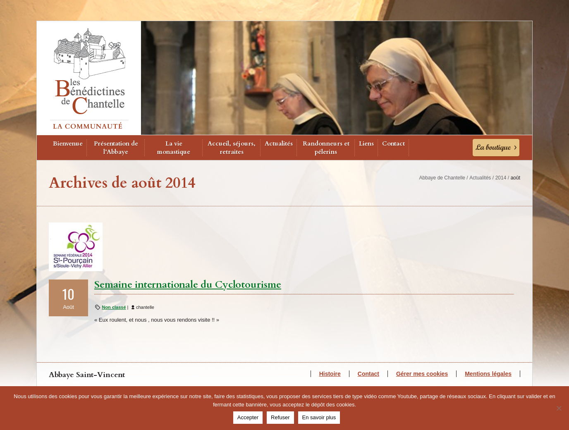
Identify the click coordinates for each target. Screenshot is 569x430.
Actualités (279, 143)
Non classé (114, 307)
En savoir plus (319, 417)
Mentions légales (488, 373)
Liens (366, 143)
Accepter (247, 417)
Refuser (280, 417)
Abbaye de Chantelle (442, 178)
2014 (501, 178)
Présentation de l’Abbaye (116, 147)
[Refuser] (559, 408)
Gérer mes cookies (422, 373)
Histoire (330, 373)
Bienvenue (68, 143)
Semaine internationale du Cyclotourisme (187, 284)
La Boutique (496, 147)
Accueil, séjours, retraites (232, 147)
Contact (393, 143)
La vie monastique (173, 147)
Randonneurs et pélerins (326, 147)
